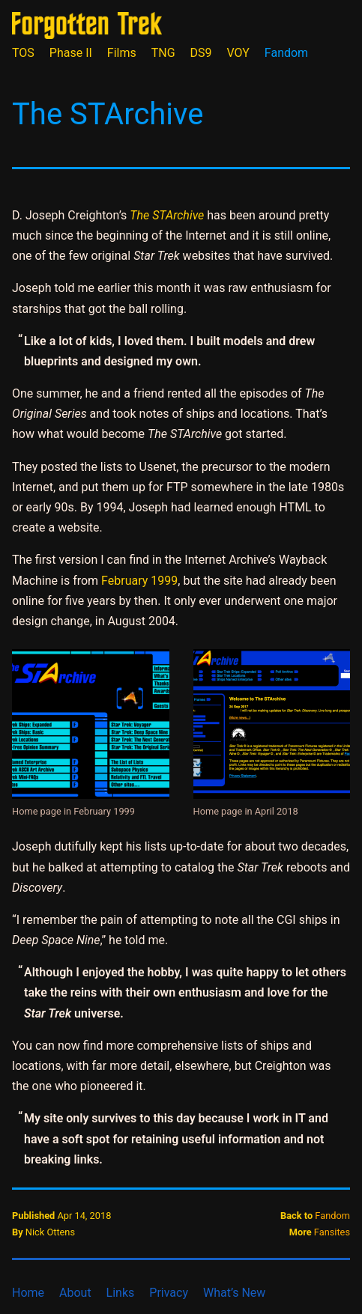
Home (28, 1293)
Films (121, 53)
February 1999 (139, 581)
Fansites (332, 1232)
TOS (23, 53)
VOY (238, 53)
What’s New (234, 1293)
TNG (163, 53)
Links (120, 1293)
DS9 (201, 53)
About (75, 1293)
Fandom (286, 53)
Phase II (70, 53)
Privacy (168, 1293)
